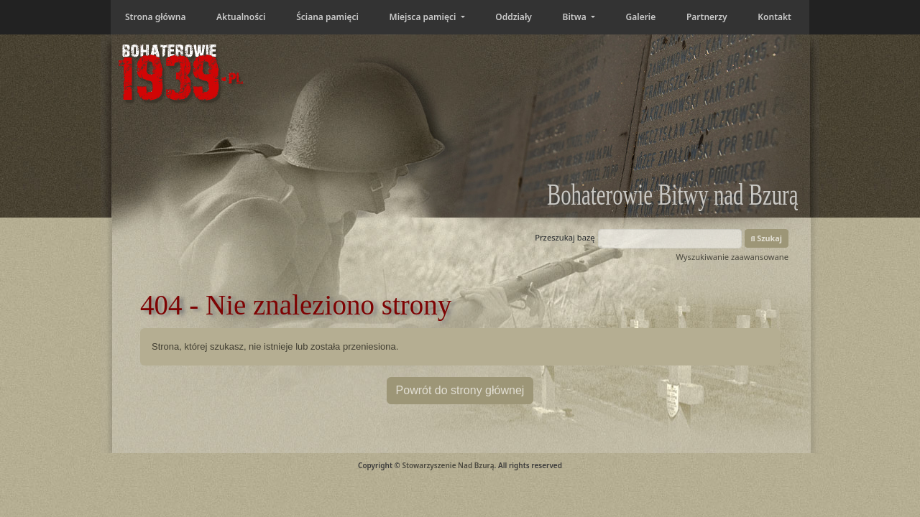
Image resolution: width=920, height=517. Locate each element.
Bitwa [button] (576, 17)
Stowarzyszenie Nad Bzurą (448, 465)
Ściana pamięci (327, 17)
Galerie (641, 17)
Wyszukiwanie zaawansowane (732, 256)
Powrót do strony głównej (460, 390)
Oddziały (513, 17)
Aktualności (240, 17)
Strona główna (155, 17)
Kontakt (774, 17)
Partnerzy (706, 17)
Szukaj (767, 238)
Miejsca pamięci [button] (423, 17)
